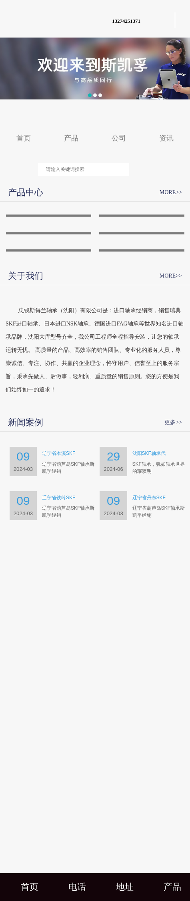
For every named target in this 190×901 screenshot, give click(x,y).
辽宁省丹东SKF (149, 763)
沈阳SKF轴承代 (149, 719)
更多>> (173, 689)
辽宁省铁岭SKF (58, 763)
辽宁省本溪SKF (58, 719)
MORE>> (171, 192)
